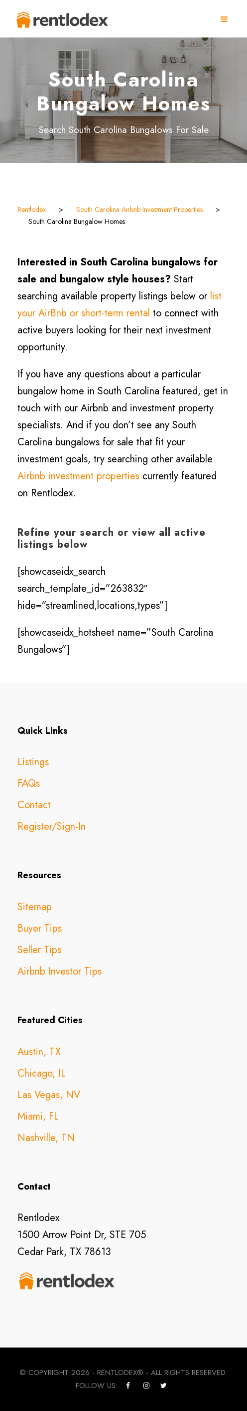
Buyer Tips (39, 928)
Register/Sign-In (51, 826)
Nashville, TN (46, 1138)
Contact (34, 805)
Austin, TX (39, 1052)
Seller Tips (39, 950)
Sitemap (34, 907)
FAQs (28, 783)
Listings (33, 762)
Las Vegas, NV (48, 1095)
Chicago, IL (41, 1073)
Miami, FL (38, 1116)
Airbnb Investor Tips (59, 971)
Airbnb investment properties (78, 476)
